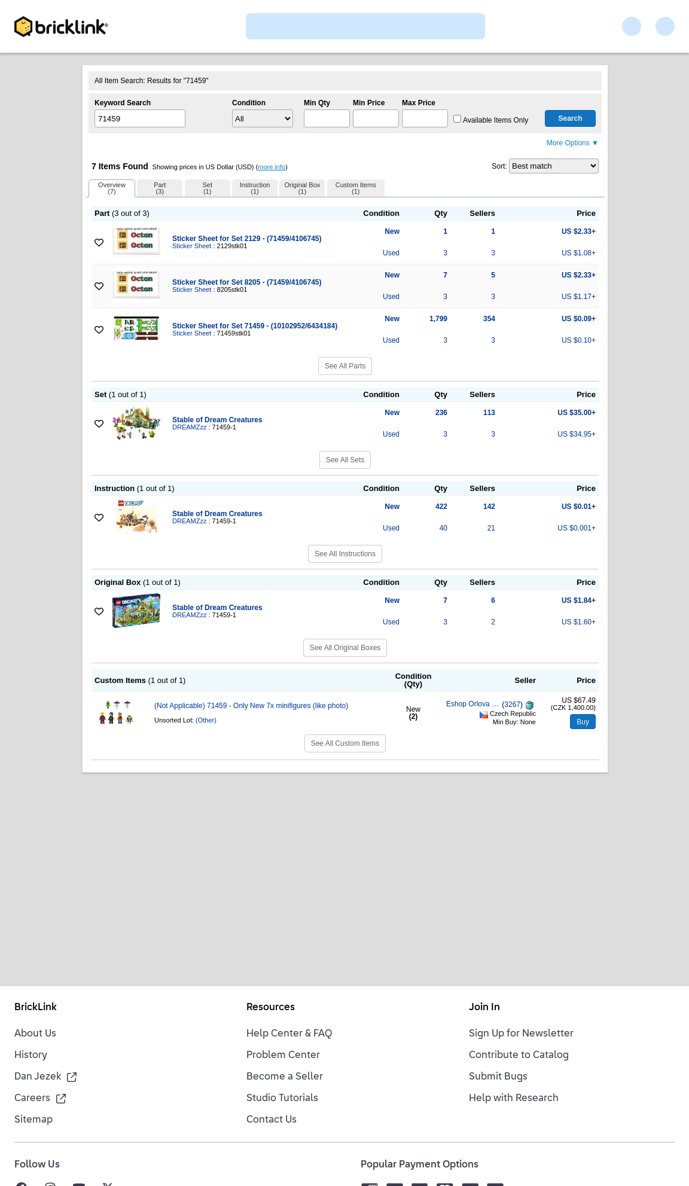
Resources (270, 1008)
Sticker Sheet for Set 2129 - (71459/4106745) (246, 238)
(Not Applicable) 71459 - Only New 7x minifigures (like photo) (251, 706)
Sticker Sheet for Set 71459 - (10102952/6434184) (254, 326)
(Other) (206, 720)
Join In (484, 1008)
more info (271, 166)
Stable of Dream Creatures (217, 420)
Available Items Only (490, 120)
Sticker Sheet (191, 245)
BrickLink (35, 1008)
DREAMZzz (189, 427)
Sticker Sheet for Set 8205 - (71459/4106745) (246, 282)
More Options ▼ (573, 143)
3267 (512, 705)
